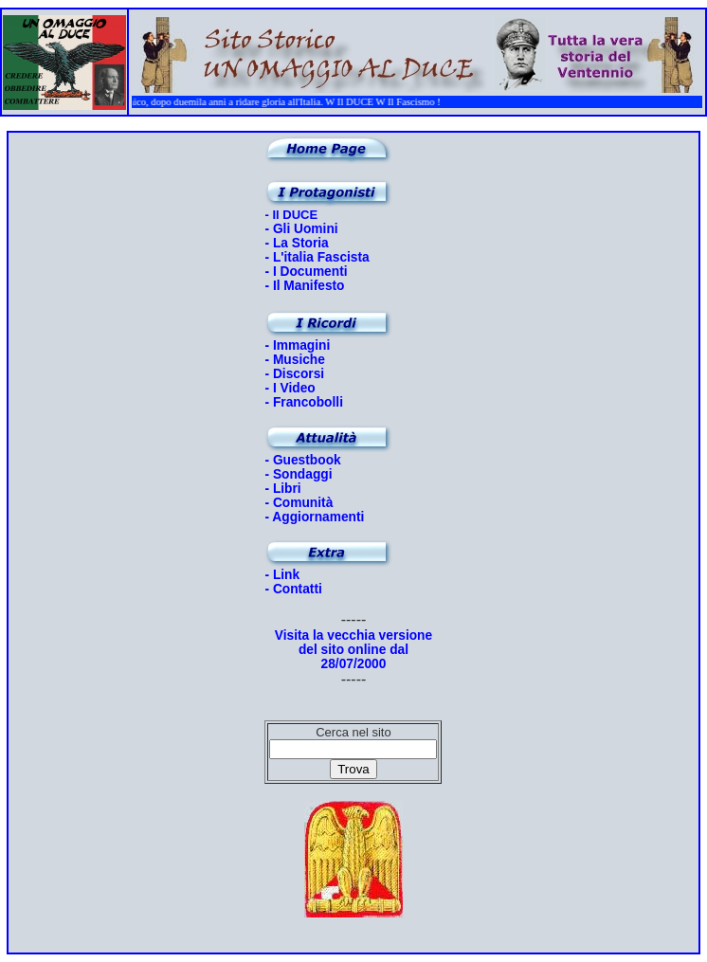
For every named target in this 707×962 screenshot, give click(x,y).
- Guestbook (302, 460)
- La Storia (296, 243)
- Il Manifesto (304, 286)
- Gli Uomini (300, 229)
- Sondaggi (298, 474)
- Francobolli (303, 402)
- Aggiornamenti (314, 517)
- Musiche (294, 360)
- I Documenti (305, 271)
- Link (281, 575)
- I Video (289, 388)
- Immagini (297, 345)
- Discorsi (294, 374)
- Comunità (298, 503)
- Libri (282, 488)
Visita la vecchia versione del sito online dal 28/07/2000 (353, 649)
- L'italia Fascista (316, 257)
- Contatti (292, 589)
